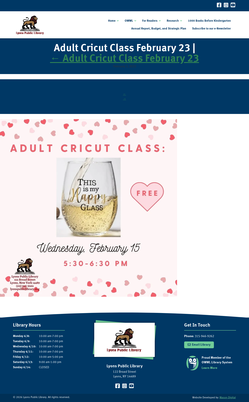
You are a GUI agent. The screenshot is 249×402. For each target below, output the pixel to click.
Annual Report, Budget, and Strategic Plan (158, 28)
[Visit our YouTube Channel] (233, 5)
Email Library (201, 345)
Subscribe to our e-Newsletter (211, 28)
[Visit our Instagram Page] (226, 5)
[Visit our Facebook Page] (219, 5)
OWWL (129, 20)
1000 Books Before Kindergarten (209, 20)
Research (173, 20)
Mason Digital (227, 397)
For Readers (150, 20)
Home (112, 20)
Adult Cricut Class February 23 (124, 59)
